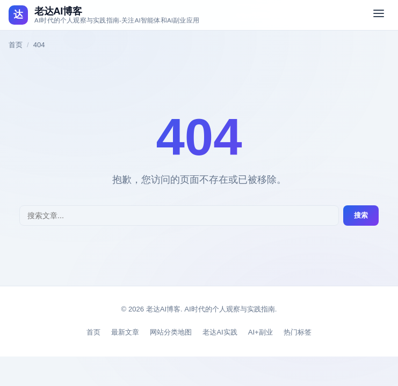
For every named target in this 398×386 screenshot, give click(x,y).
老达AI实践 (219, 332)
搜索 (361, 215)
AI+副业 (260, 332)
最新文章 (125, 332)
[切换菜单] (378, 15)
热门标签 (298, 332)
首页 (16, 45)
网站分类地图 (171, 332)
